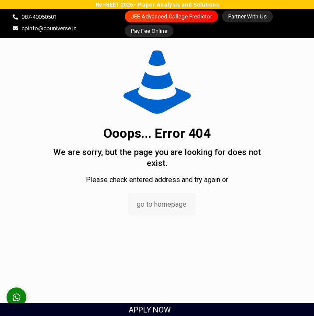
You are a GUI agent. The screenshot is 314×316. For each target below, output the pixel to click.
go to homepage (162, 204)
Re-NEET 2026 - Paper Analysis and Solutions (157, 4)
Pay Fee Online (149, 31)
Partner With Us (247, 16)
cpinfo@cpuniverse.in (49, 28)
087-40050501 (39, 17)
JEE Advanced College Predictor (171, 16)
